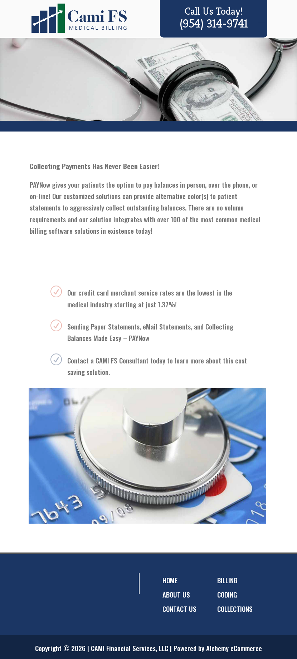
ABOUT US (176, 594)
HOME (169, 580)
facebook (39, 583)
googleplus (68, 583)
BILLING (227, 580)
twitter (53, 583)
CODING (227, 594)
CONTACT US (179, 609)
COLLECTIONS (235, 609)
